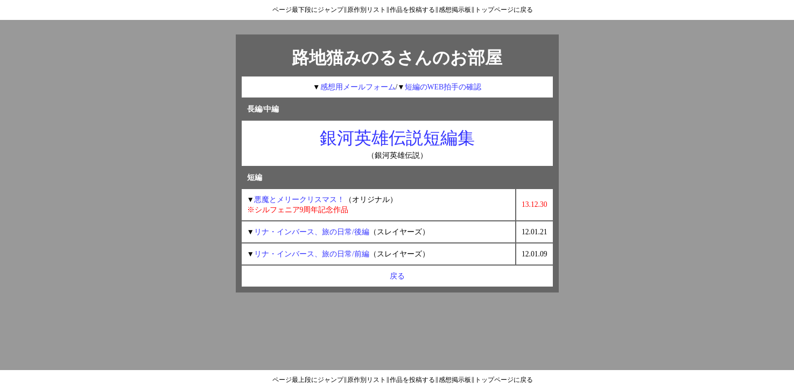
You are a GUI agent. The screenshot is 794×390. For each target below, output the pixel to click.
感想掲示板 (455, 9)
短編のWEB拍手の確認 (443, 87)
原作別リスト (366, 9)
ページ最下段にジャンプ (307, 9)
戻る (397, 276)
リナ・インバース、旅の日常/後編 (311, 232)
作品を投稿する (412, 9)
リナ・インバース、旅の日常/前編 (311, 254)
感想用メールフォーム (358, 87)
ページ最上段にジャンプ (307, 380)
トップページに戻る (504, 9)
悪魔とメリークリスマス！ (299, 200)
